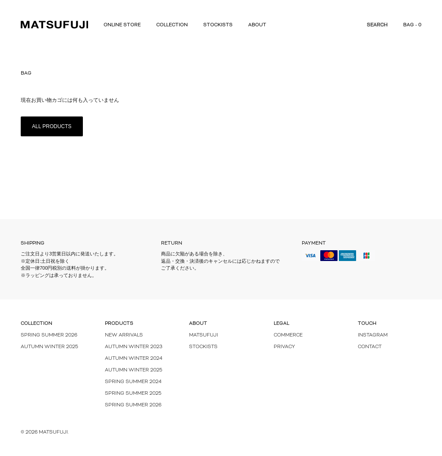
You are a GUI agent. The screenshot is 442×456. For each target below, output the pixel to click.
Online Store (122, 24)
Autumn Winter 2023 (133, 346)
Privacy (284, 346)
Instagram (373, 335)
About (257, 24)
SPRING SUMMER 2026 (133, 405)
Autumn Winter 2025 (49, 346)
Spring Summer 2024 (133, 381)
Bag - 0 (412, 24)
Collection (172, 24)
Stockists (218, 24)
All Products (52, 126)
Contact (370, 346)
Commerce (288, 335)
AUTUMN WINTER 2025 (133, 370)
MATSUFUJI (203, 335)
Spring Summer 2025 (133, 393)
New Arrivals (124, 335)
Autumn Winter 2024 (133, 358)
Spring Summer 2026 (49, 335)
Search (377, 24)
